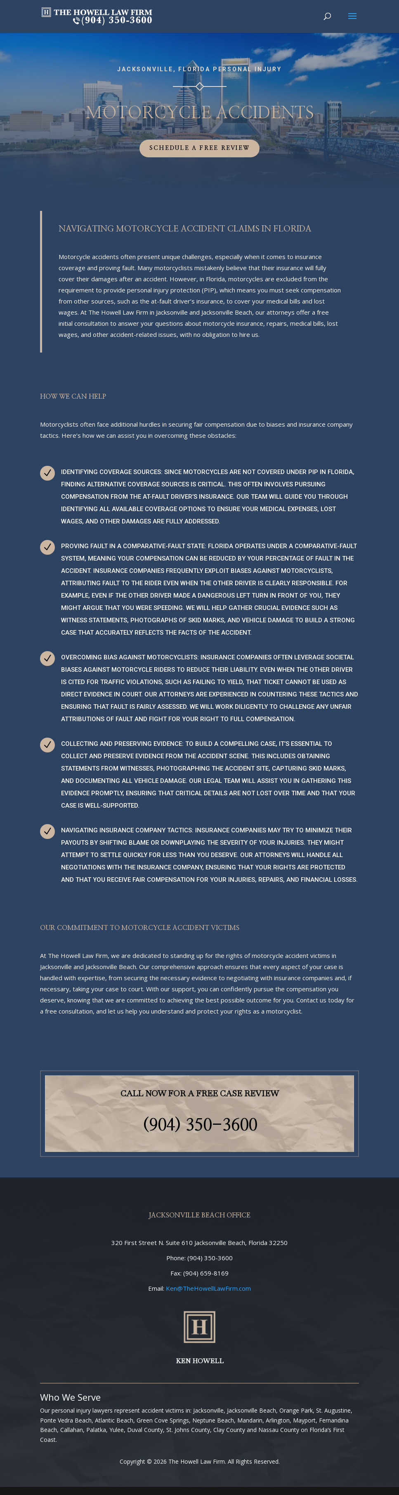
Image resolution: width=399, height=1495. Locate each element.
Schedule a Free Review (199, 148)
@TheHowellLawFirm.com (208, 1288)
